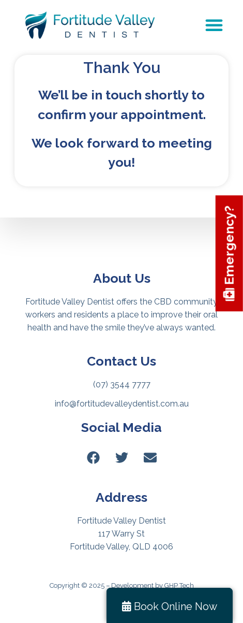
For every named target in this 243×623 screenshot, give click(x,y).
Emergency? (229, 253)
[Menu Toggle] (214, 25)
